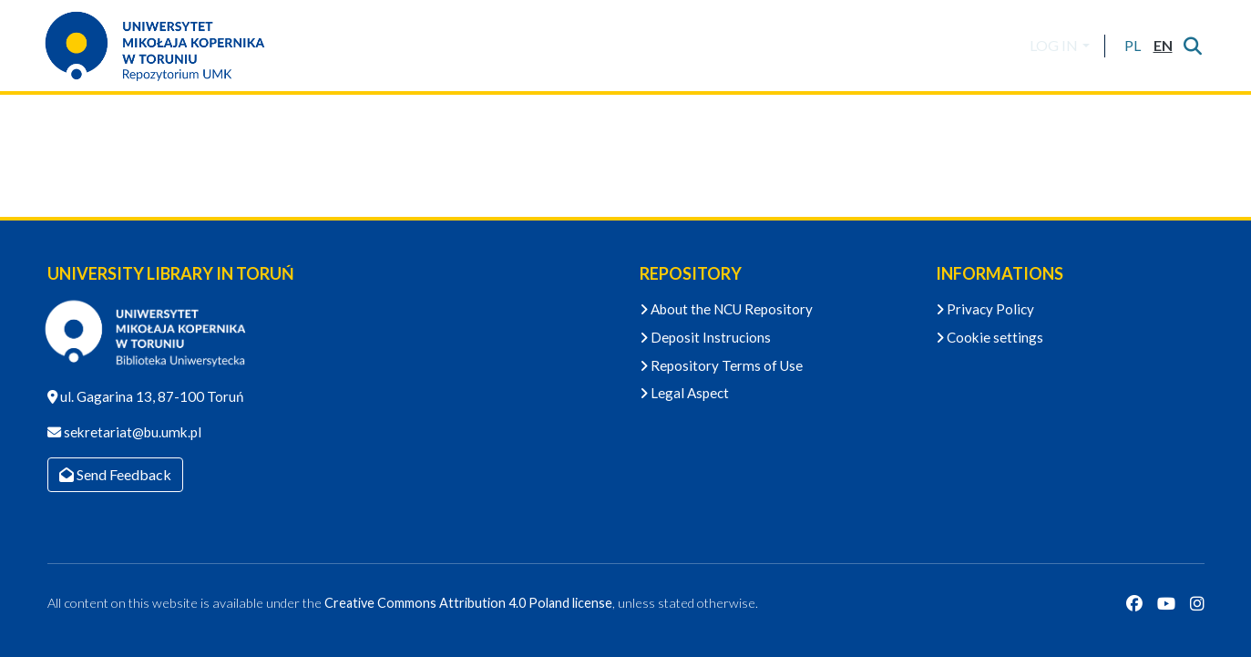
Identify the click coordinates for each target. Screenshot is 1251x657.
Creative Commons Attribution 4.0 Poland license (468, 603)
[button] (1133, 45)
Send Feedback (115, 474)
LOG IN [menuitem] (1054, 45)
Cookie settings (989, 337)
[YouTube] (1166, 603)
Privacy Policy (985, 309)
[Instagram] (1197, 603)
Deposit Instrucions (705, 337)
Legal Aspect (684, 393)
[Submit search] (1193, 45)
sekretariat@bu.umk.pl (131, 432)
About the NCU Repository (726, 309)
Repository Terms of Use (721, 365)
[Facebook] (1134, 603)
